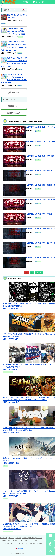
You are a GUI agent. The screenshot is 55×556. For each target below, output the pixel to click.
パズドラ (18, 538)
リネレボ (39, 538)
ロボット (34, 540)
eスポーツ (20, 540)
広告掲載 (32, 543)
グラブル (25, 538)
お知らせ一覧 (14, 92)
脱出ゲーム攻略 (14, 113)
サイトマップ (8, 543)
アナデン (32, 538)
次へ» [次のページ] (39, 273)
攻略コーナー (14, 106)
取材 (14, 540)
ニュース (3, 540)
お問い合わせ (41, 543)
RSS (14, 543)
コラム (9, 540)
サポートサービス (23, 543)
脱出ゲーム (3, 538)
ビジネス (27, 540)
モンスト (11, 538)
